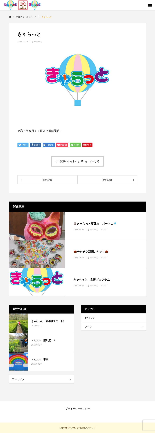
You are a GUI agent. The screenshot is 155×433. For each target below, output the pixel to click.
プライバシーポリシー (77, 408)
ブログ (103, 229)
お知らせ (90, 317)
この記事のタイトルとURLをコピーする (77, 161)
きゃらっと (37, 41)
